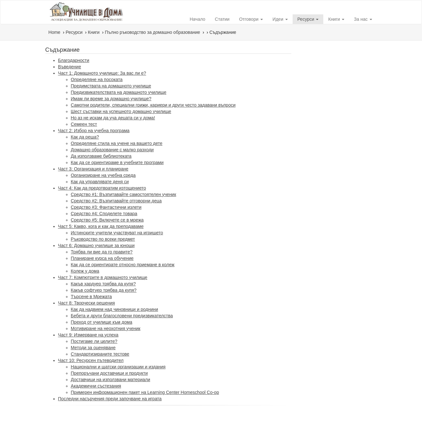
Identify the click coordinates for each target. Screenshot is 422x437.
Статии (222, 19)
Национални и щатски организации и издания (118, 366)
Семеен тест (84, 124)
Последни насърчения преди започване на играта (110, 398)
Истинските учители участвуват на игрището (117, 232)
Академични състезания (96, 385)
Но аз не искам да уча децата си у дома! (113, 117)
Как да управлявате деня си (100, 181)
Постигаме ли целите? (94, 341)
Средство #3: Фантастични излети (106, 207)
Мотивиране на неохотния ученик (106, 328)
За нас (363, 19)
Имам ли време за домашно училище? (111, 98)
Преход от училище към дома (101, 322)
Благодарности (73, 60)
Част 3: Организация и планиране (93, 168)
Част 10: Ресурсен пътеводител (91, 360)
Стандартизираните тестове (100, 354)
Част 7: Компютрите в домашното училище (103, 277)
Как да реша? (85, 136)
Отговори (251, 19)
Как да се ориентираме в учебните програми (117, 162)
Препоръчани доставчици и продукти (109, 373)
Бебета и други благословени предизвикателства (122, 315)
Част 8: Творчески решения (86, 302)
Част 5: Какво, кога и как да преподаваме (101, 226)
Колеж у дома (85, 271)
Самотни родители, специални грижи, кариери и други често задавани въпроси (153, 105)
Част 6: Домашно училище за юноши (96, 245)
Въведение (69, 66)
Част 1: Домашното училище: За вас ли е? (102, 73)
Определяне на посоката (97, 79)
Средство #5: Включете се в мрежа (107, 219)
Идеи (280, 19)
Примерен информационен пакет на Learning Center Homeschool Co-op (145, 392)
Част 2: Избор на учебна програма (94, 130)
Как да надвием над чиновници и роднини (114, 309)
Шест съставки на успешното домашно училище (121, 111)
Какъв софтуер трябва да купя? (104, 290)
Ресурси (308, 19)
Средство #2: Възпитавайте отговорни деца (116, 200)
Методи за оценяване (93, 347)
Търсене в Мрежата (91, 296)
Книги (336, 19)
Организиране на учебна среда (103, 175)
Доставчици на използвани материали (110, 379)
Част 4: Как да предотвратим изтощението (102, 188)
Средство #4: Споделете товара (104, 213)
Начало (197, 19)
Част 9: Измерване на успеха (88, 334)
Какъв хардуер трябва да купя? (103, 283)
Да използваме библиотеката (101, 156)
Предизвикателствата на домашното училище (118, 92)
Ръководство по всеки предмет (103, 239)
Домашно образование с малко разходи (112, 149)
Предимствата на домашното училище (111, 85)
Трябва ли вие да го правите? (102, 251)
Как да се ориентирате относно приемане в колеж (123, 264)
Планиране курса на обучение (102, 258)
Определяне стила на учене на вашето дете (117, 143)
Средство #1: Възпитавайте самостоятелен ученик (123, 194)
